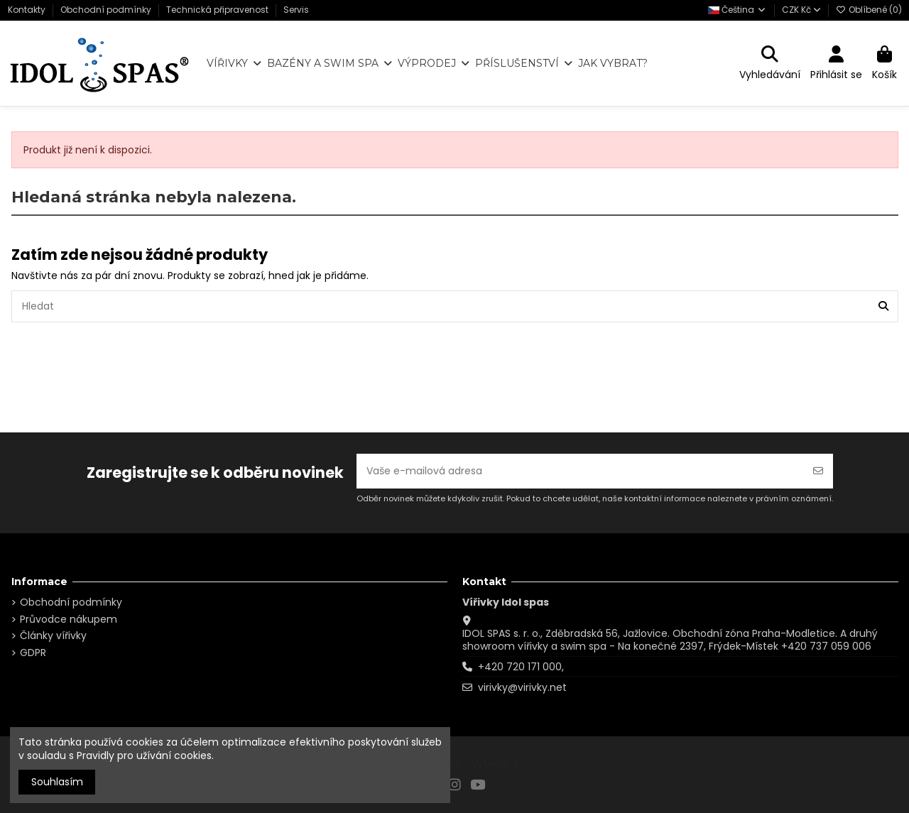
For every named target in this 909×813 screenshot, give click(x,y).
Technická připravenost (218, 10)
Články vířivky (53, 635)
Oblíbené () (869, 10)
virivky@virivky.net (522, 687)
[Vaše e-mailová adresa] (580, 471)
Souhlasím (57, 782)
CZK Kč (801, 10)
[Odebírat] (818, 471)
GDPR (33, 652)
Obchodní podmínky (106, 10)
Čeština (737, 10)
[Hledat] (883, 306)
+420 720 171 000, (521, 667)
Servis (296, 10)
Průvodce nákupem (68, 619)
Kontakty (28, 10)
